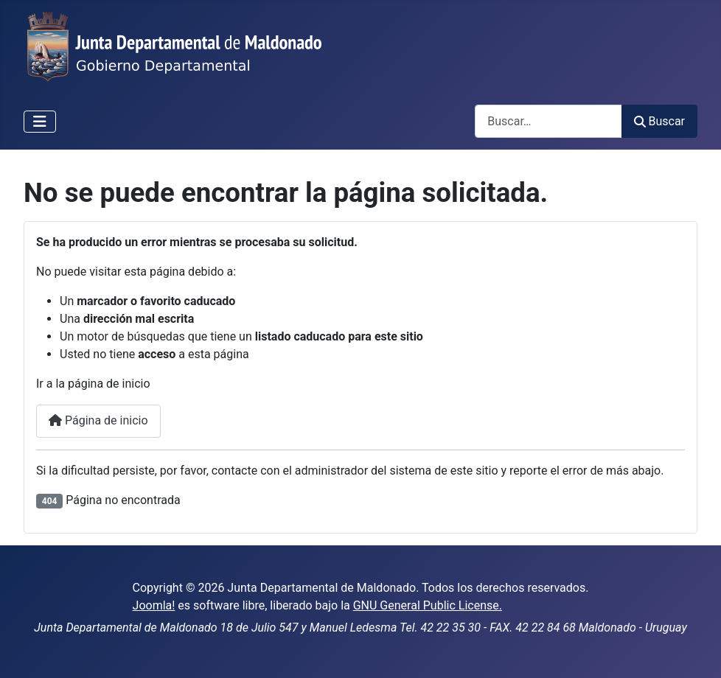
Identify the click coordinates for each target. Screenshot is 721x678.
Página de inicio (98, 420)
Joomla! (154, 605)
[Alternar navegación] (40, 122)
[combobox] (548, 121)
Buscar (659, 121)
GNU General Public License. (427, 605)
